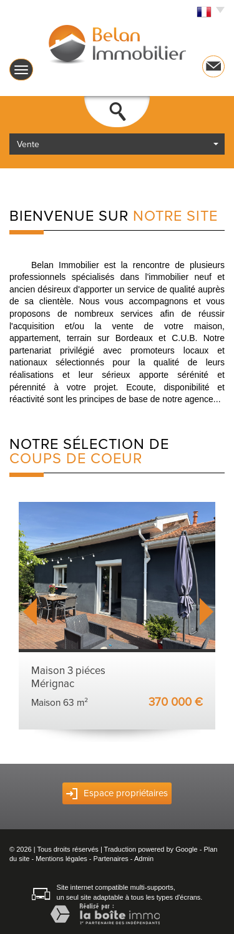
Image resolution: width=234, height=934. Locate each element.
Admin (144, 858)
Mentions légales (61, 858)
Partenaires (111, 858)
